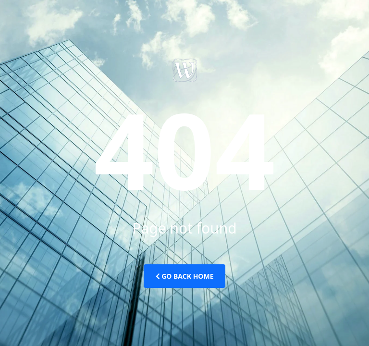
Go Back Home (185, 276)
